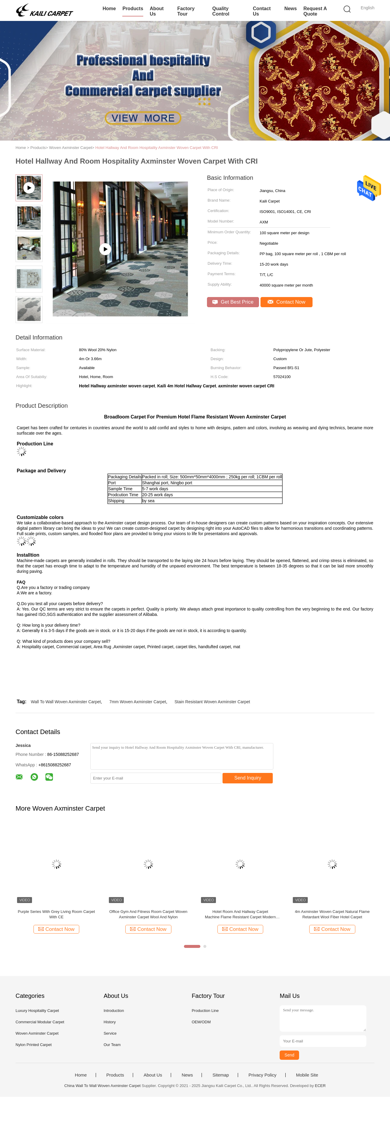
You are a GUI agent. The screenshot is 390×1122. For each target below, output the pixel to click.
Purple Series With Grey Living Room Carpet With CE (56, 914)
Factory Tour (186, 11)
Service (109, 1033)
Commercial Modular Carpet (40, 1022)
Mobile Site (307, 1075)
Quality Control (220, 11)
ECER (320, 1085)
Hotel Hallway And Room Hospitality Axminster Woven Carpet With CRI (156, 147)
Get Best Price (232, 302)
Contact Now (286, 302)
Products (132, 8)
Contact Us (262, 11)
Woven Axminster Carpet (37, 1033)
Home (109, 8)
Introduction (113, 1010)
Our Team (112, 1044)
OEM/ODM (201, 1022)
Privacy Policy (262, 1075)
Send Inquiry (247, 777)
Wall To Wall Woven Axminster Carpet (66, 701)
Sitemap (220, 1075)
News (290, 8)
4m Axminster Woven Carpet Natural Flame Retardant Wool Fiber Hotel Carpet (332, 914)
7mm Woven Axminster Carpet (137, 701)
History (109, 1022)
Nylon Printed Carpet (34, 1044)
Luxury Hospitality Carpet (37, 1010)
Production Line (205, 1010)
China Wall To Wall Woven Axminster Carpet (102, 1085)
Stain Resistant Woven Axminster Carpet (212, 701)
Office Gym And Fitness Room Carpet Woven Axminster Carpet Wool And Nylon (148, 914)
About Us (157, 11)
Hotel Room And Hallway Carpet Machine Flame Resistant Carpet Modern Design (240, 914)
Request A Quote (315, 11)
